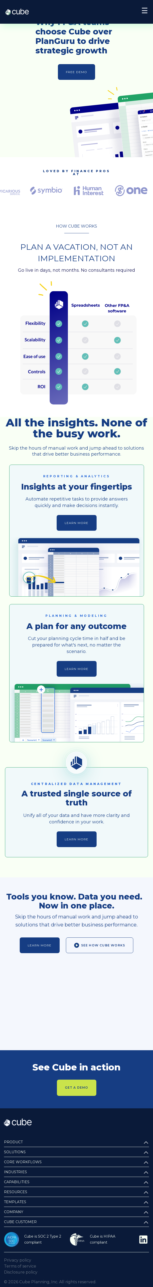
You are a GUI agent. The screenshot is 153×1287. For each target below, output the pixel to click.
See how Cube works (99, 945)
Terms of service (20, 1266)
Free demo (76, 72)
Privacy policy (17, 1260)
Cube (19, 12)
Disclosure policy (20, 1272)
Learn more (77, 523)
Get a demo (76, 1087)
